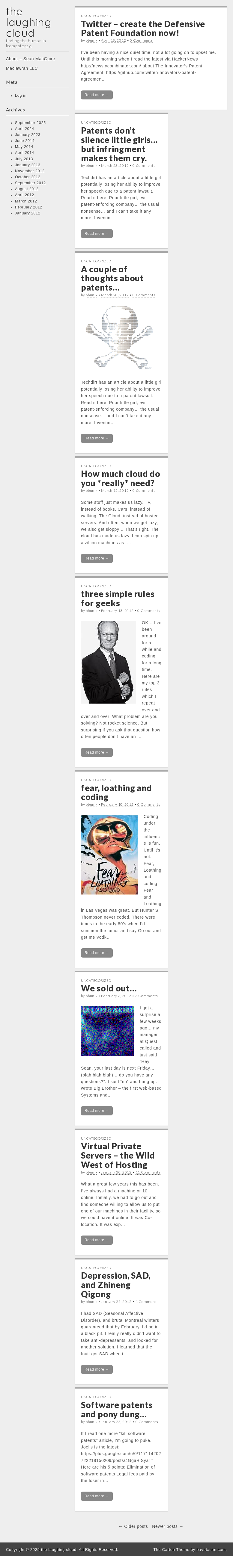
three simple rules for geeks (118, 598)
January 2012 (27, 213)
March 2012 (26, 201)
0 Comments (141, 40)
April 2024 (24, 129)
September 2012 (30, 183)
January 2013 (27, 165)
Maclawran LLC (22, 68)
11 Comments (148, 1172)
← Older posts (133, 1526)
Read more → (97, 95)
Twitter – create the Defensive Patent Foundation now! (143, 28)
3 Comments (146, 996)
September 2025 (30, 123)
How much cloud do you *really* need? (120, 478)
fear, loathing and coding (116, 792)
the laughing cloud (29, 22)
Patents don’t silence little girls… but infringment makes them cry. (119, 144)
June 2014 (24, 141)
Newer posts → (168, 1526)
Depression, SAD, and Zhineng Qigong (116, 1284)
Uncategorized (96, 16)
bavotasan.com (211, 1549)
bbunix (91, 40)
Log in (21, 95)
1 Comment (146, 1301)
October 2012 (27, 177)
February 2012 (28, 207)
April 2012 (24, 195)
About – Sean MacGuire (30, 58)
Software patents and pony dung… (117, 1409)
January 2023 (27, 135)
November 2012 (30, 171)
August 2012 (26, 189)
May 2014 (24, 147)
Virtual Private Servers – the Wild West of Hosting (118, 1155)
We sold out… (108, 988)
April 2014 (24, 153)
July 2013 (24, 159)
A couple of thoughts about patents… (112, 278)
